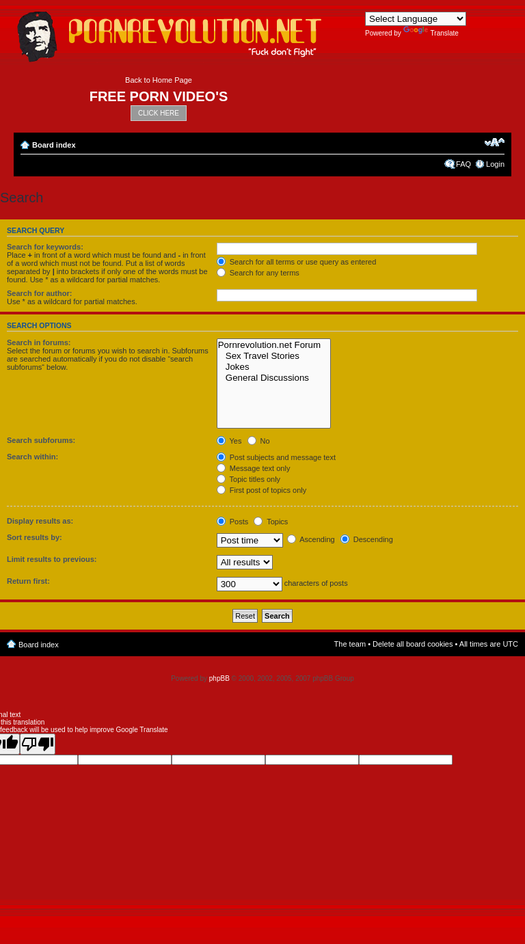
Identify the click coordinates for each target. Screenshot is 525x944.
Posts (233, 521)
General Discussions (274, 378)
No (258, 441)
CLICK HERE (158, 113)
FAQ (463, 164)
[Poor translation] (37, 744)
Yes (229, 441)
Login (495, 164)
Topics (271, 521)
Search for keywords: (45, 247)
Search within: (32, 457)
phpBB (219, 678)
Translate (431, 33)
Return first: (28, 581)
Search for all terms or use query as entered (297, 262)
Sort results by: (34, 537)
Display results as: (40, 521)
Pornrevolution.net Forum (274, 345)
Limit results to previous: (51, 559)
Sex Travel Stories (274, 356)
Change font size (494, 142)
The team (350, 644)
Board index (54, 145)
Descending (366, 539)
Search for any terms (258, 273)
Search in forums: (39, 342)
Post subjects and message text (276, 457)
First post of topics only (262, 490)
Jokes (274, 367)
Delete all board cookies (413, 644)
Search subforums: (41, 440)
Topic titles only (248, 479)
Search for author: (39, 293)
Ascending (311, 539)
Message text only (254, 468)
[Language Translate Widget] (415, 19)
